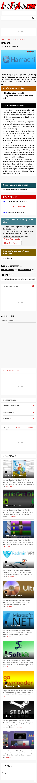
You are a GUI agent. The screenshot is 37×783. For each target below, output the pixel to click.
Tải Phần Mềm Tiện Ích (20, 39)
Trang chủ (5, 773)
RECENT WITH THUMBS (11, 370)
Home (2, 39)
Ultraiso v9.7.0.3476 (13, 596)
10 (6, 742)
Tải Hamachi (18, 207)
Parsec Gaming (11, 746)
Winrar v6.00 (10, 535)
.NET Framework (12, 626)
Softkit (8, 656)
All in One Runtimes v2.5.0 (16, 475)
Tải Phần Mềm (9, 39)
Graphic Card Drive (13, 505)
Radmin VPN (10, 565)
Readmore (9, 486)
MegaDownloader (12, 686)
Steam (8, 716)
